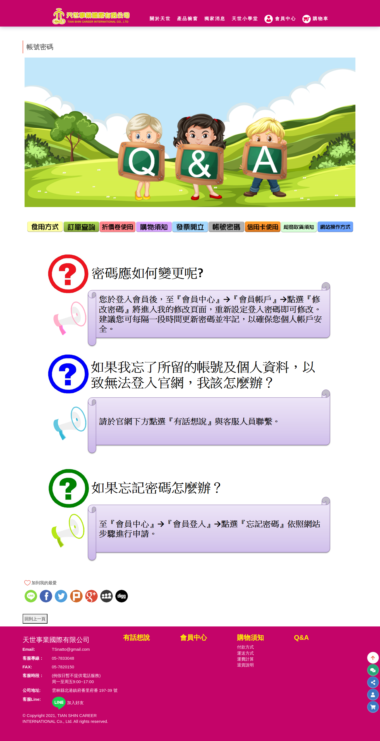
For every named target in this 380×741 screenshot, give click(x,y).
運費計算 (245, 659)
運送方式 (245, 653)
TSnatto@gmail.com (71, 649)
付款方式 (245, 647)
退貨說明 (245, 664)
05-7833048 (63, 658)
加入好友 (68, 702)
